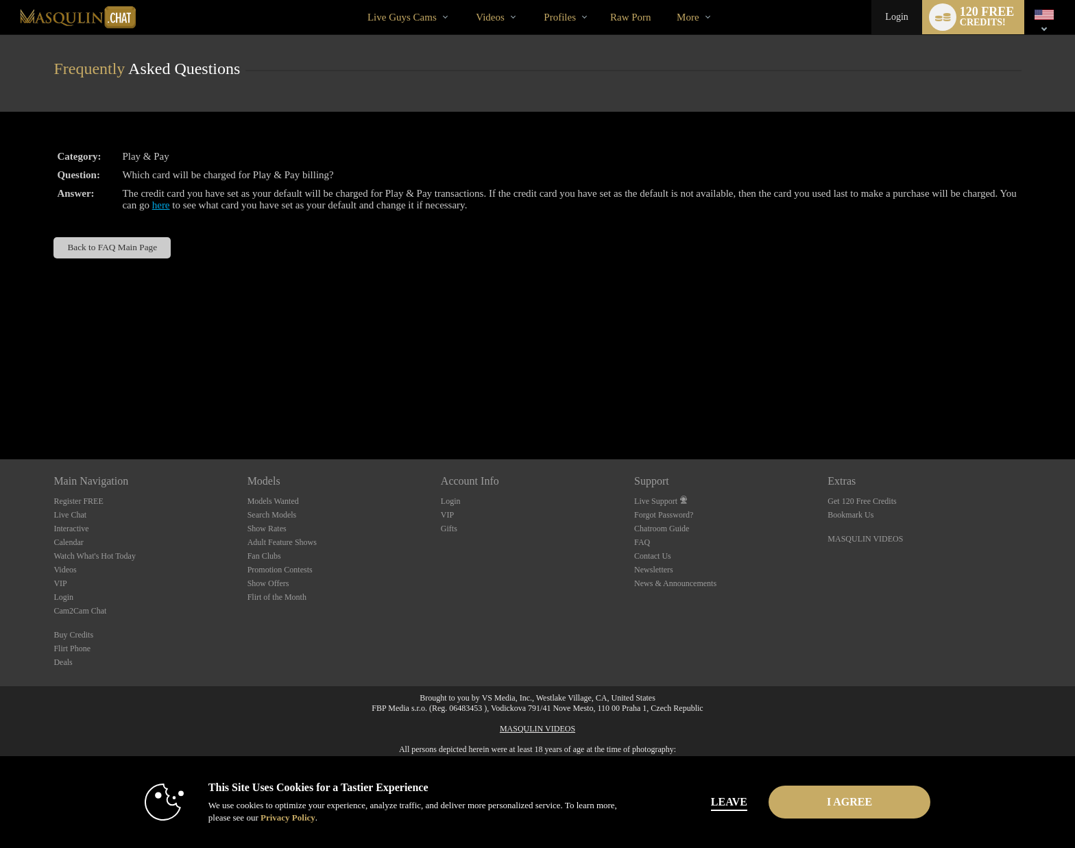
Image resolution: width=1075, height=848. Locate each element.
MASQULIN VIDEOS (865, 539)
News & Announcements (675, 583)
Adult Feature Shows (282, 542)
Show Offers (268, 583)
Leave (729, 802)
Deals (62, 662)
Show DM (0, 408)
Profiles (560, 17)
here (161, 204)
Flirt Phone (71, 648)
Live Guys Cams (402, 17)
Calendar (68, 542)
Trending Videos (464, 0)
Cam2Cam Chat (79, 611)
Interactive (70, 528)
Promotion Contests (280, 569)
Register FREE (78, 501)
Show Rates (267, 528)
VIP (60, 583)
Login (896, 17)
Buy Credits (73, 635)
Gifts (449, 528)
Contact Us (652, 556)
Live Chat (69, 515)
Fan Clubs (264, 556)
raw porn (630, 17)
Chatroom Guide (661, 528)
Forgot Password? (663, 515)
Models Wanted (273, 501)
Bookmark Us (850, 515)
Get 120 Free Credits (862, 501)
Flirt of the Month (276, 597)
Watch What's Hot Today (94, 556)
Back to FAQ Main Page (112, 247)
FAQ (642, 542)
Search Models (272, 515)
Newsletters (653, 569)
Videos (490, 17)
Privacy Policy (288, 817)
